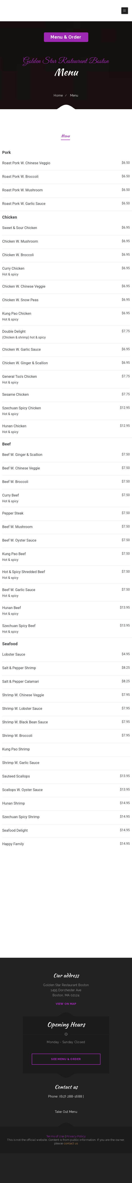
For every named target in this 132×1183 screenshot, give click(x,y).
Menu (65, 136)
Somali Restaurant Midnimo (83, 1155)
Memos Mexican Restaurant (53, 1155)
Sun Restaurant (35, 1155)
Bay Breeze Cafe (116, 1155)
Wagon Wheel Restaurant (14, 1155)
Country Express (77, 1155)
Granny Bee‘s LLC (20, 1155)
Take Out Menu (66, 1112)
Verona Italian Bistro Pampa (95, 1155)
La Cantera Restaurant (71, 1155)
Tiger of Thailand (64, 1155)
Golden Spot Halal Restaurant (28, 1155)
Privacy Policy (76, 1136)
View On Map (66, 1003)
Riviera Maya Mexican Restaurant (108, 1155)
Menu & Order (66, 37)
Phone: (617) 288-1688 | (66, 1096)
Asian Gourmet (121, 1155)
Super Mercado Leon (46, 1155)
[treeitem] (66, 178)
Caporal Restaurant (40, 1155)
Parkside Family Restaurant (127, 1155)
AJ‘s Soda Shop (59, 1155)
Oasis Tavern (101, 1155)
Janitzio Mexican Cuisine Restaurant (5, 1155)
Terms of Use (55, 1136)
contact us (71, 1143)
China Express (89, 1155)
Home (58, 95)
